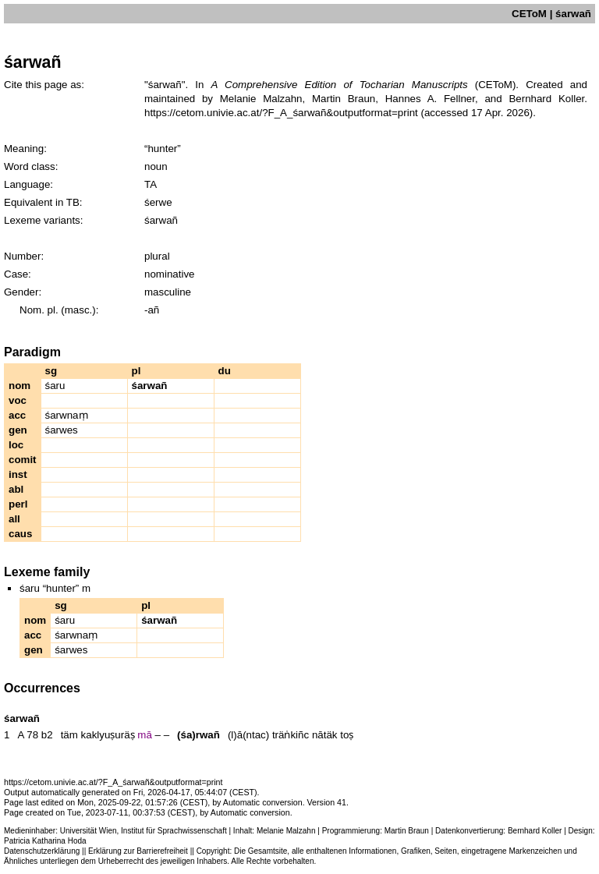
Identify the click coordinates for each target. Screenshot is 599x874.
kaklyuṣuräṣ (108, 735)
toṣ (346, 735)
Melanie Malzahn (286, 830)
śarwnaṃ (66, 415)
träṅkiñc (290, 735)
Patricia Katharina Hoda (45, 841)
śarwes (61, 430)
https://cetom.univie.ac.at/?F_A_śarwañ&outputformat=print (281, 113)
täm (69, 735)
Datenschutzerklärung (42, 851)
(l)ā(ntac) (248, 735)
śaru (55, 385)
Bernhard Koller (535, 830)
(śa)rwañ (198, 735)
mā (144, 735)
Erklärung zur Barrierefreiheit (138, 851)
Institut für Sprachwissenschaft (174, 830)
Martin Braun (407, 830)
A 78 (27, 735)
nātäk (325, 735)
